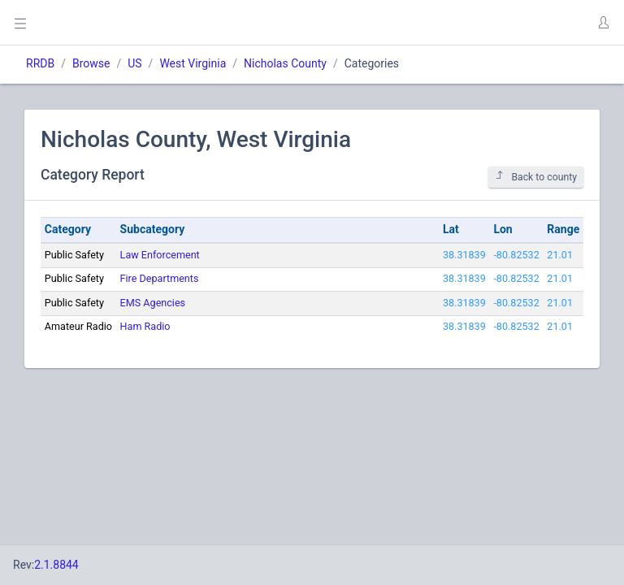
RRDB (40, 63)
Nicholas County (285, 63)
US (134, 63)
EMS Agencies (153, 303)
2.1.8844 (56, 564)
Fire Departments (159, 278)
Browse (91, 63)
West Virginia (192, 63)
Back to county (536, 177)
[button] (603, 22)
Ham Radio (145, 326)
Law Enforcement (160, 255)
